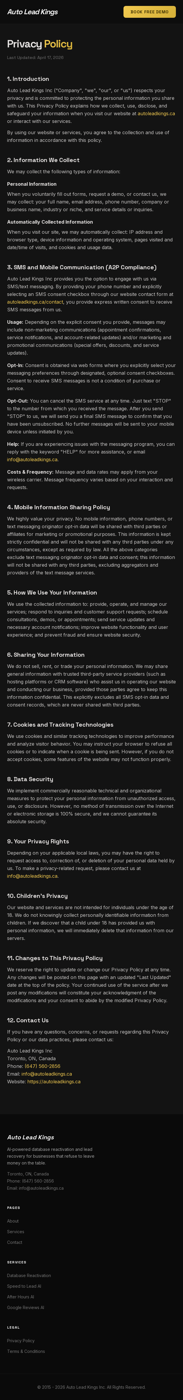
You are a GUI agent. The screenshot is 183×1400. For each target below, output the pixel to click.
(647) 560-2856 (42, 1066)
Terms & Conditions (26, 1351)
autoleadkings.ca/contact (35, 302)
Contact (14, 1242)
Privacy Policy (21, 1340)
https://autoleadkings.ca (54, 1082)
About (13, 1220)
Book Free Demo (150, 12)
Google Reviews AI (25, 1307)
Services (15, 1231)
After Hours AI (20, 1296)
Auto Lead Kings (32, 11)
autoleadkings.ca (156, 113)
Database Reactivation (29, 1275)
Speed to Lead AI (24, 1286)
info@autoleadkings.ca (32, 459)
